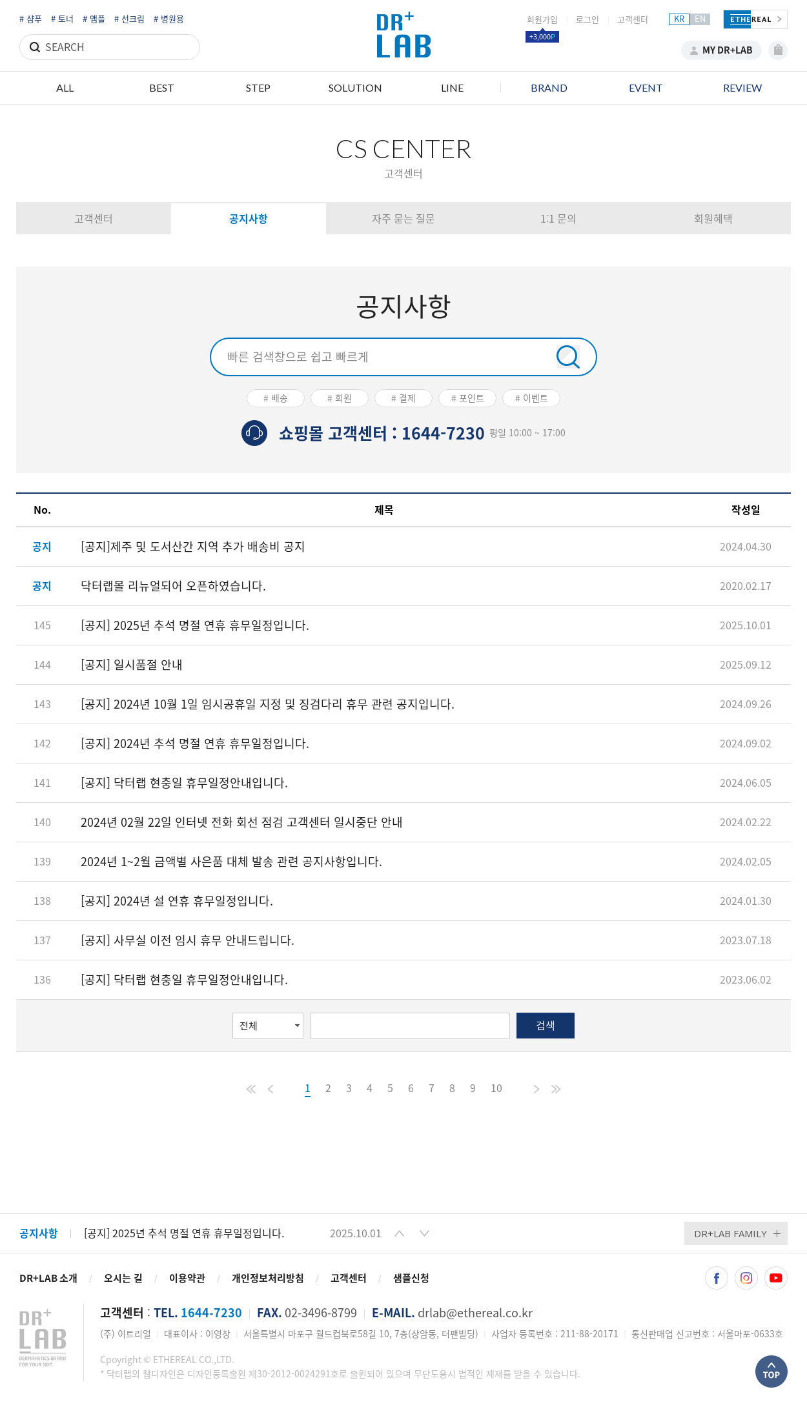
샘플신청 (411, 1278)
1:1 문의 (558, 219)
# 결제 (403, 398)
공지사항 (248, 219)
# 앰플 (94, 19)
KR (679, 19)
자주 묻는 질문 (403, 219)
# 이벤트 (531, 398)
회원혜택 (713, 219)
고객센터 (632, 19)
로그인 (587, 19)
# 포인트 (467, 398)
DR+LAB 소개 (48, 1278)
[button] (399, 1233)
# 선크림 (129, 19)
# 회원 (339, 398)
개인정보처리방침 (268, 1278)
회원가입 (542, 19)
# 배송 (275, 398)
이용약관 (187, 1278)
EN (700, 19)
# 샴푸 (30, 19)
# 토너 (62, 19)
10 (496, 1088)
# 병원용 (169, 19)
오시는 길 (123, 1278)
